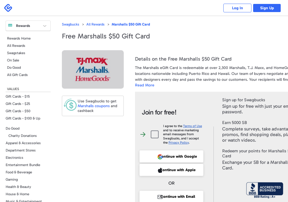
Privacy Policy (178, 142)
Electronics (14, 157)
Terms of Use (192, 126)
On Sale (13, 60)
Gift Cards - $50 (18, 111)
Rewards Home (19, 38)
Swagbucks (70, 24)
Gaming (12, 179)
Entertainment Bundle (23, 165)
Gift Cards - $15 (18, 96)
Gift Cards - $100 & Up (23, 118)
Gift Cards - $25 (18, 104)
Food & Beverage (19, 172)
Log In (237, 8)
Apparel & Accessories (23, 143)
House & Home (17, 194)
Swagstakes (16, 53)
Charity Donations (22, 136)
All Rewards (16, 45)
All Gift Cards (17, 75)
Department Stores (21, 150)
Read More (144, 85)
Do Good (14, 67)
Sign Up (267, 8)
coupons (94, 106)
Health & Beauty (18, 187)
